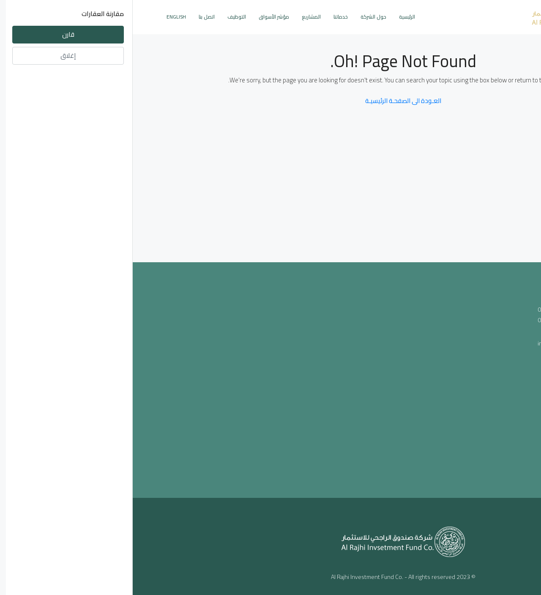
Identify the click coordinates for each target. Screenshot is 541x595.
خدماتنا (208, 17)
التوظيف (104, 17)
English (43, 17)
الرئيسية (274, 17)
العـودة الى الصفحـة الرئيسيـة (270, 101)
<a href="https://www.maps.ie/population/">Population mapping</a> (270, 378)
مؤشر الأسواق (141, 17)
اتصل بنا (74, 17)
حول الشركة (241, 17)
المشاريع (178, 17)
